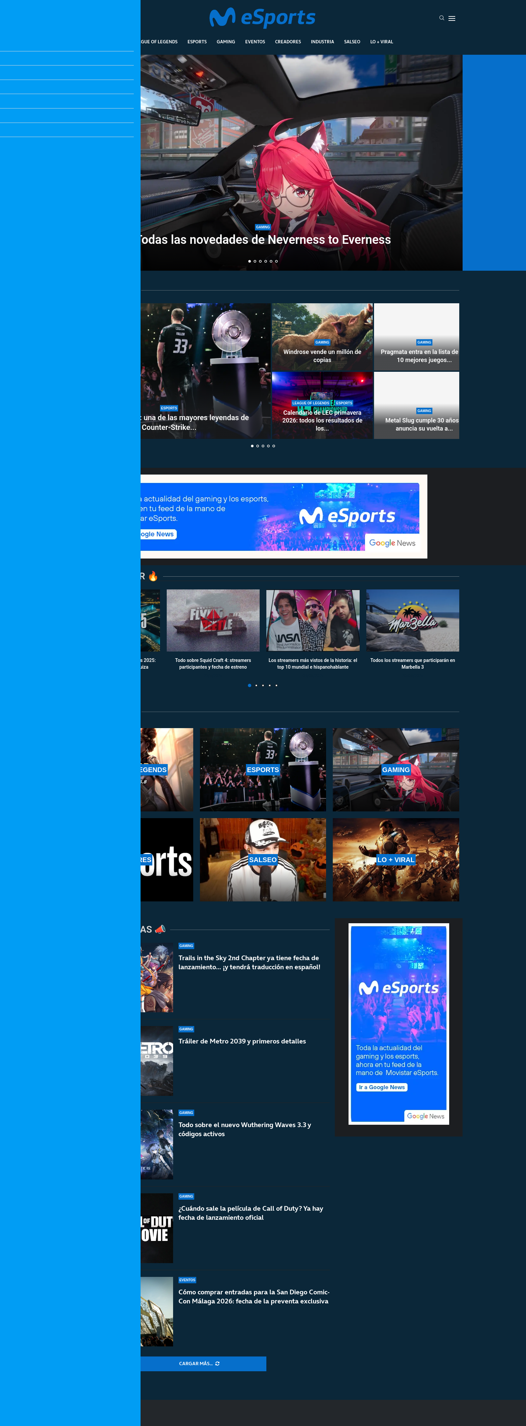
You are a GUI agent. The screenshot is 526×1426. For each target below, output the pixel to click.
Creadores (288, 42)
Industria (322, 42)
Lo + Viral (381, 42)
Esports (197, 42)
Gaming (226, 42)
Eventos (255, 42)
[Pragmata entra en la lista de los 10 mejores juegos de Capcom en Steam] (424, 336)
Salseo (352, 42)
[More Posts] (199, 1363)
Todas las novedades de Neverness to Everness (263, 240)
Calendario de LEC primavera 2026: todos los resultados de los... (322, 420)
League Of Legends (155, 42)
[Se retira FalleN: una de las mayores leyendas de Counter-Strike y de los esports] (169, 371)
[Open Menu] (452, 18)
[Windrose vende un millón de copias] (322, 336)
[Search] (441, 18)
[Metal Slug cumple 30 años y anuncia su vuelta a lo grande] (424, 405)
